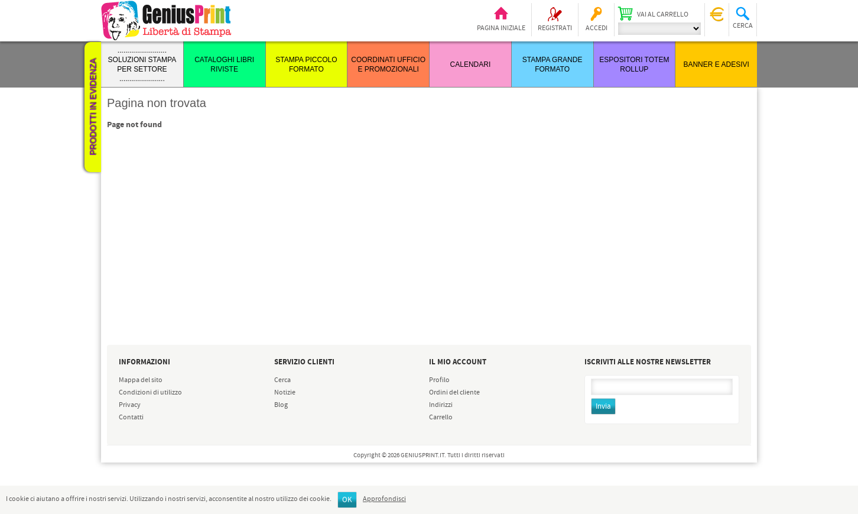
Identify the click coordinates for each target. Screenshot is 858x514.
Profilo (439, 380)
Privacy (130, 405)
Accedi (596, 28)
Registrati (555, 28)
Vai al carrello (662, 15)
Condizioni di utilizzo (150, 392)
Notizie (284, 392)
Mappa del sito (140, 380)
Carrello (441, 417)
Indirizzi (441, 405)
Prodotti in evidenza (93, 107)
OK (347, 500)
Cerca (282, 380)
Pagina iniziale (501, 28)
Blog (281, 405)
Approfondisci (384, 499)
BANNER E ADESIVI (716, 64)
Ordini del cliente (454, 392)
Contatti (131, 417)
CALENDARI (470, 64)
